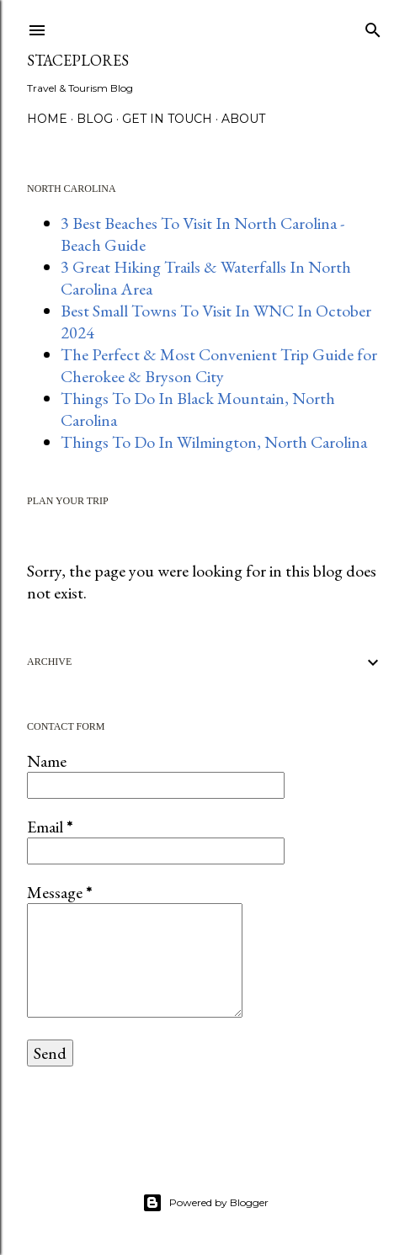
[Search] (373, 26)
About (243, 118)
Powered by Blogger (205, 1203)
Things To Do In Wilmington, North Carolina (214, 442)
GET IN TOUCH (167, 118)
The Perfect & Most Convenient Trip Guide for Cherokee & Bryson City (219, 365)
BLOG (95, 118)
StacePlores (78, 60)
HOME (47, 118)
